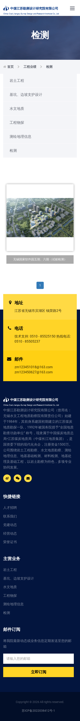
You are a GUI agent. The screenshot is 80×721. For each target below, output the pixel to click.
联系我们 (10, 516)
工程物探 (17, 122)
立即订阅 (38, 672)
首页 (10, 67)
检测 (49, 67)
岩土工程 (17, 80)
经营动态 (10, 533)
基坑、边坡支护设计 (26, 94)
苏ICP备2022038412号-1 (38, 710)
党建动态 (10, 525)
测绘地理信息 (20, 136)
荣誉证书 (10, 542)
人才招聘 (10, 508)
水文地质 (17, 108)
